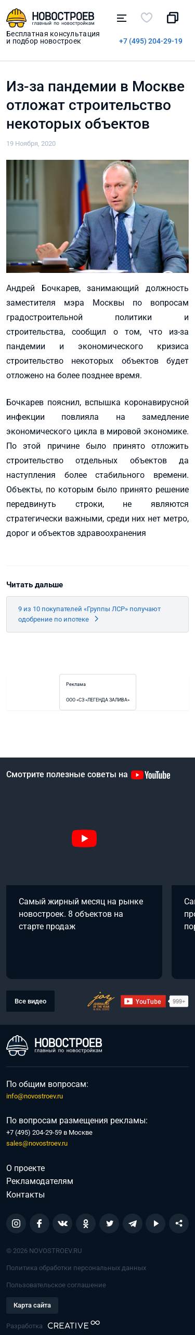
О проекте (25, 1168)
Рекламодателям (39, 1181)
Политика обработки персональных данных (76, 1268)
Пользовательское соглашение (56, 1285)
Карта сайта (32, 1305)
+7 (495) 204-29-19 (151, 41)
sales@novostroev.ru (37, 1143)
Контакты (25, 1195)
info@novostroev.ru (34, 1096)
